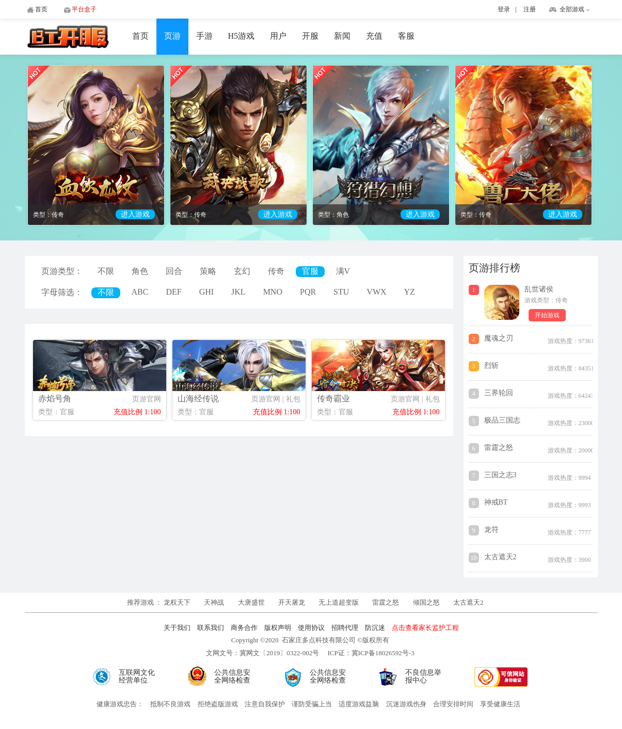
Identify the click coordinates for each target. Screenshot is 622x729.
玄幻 (242, 271)
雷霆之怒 (385, 602)
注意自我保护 (265, 704)
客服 (406, 35)
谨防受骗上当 (312, 704)
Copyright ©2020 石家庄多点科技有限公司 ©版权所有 (310, 640)
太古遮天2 (468, 602)
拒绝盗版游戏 (218, 704)
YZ (409, 291)
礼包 (293, 399)
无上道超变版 (339, 602)
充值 (374, 35)
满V (343, 271)
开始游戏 (547, 315)
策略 (208, 271)
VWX (376, 291)
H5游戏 (241, 35)
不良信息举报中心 (423, 676)
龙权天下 (178, 602)
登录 (504, 9)
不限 (106, 271)
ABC (140, 291)
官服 (310, 271)
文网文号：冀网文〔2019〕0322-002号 (262, 653)
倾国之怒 (426, 602)
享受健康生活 (500, 704)
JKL (238, 291)
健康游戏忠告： (120, 704)
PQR (308, 291)
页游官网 (146, 399)
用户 (278, 35)
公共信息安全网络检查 (232, 676)
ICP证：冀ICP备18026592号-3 (370, 653)
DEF (173, 291)
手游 (204, 35)
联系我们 (210, 627)
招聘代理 (344, 627)
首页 (140, 35)
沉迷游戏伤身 (406, 704)
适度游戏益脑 (359, 704)
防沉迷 (375, 627)
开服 (310, 35)
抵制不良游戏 (170, 704)
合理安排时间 (453, 704)
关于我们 (177, 627)
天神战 (215, 602)
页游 (172, 35)
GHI (206, 291)
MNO (272, 291)
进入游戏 (135, 214)
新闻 (342, 35)
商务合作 (244, 627)
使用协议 (311, 627)
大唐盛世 (251, 602)
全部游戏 (572, 9)
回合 (174, 271)
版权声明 (277, 627)
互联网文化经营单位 (137, 676)
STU (341, 291)
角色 (140, 271)
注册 (529, 9)
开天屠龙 (291, 602)
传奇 (276, 271)
